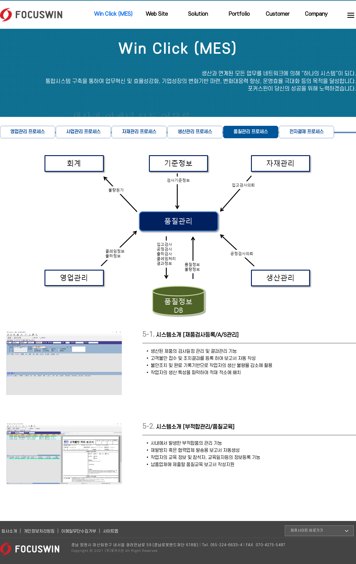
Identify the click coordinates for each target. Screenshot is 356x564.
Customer (278, 14)
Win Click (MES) (113, 14)
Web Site (157, 14)
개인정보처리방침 (39, 531)
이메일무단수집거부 (78, 531)
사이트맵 (110, 531)
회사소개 (9, 531)
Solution (198, 14)
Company (316, 14)
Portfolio (239, 14)
